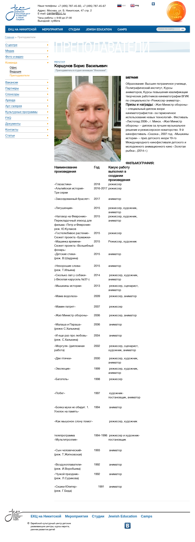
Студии (74, 29)
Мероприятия (52, 29)
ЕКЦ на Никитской (22, 29)
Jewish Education (99, 29)
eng (137, 5)
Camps (122, 29)
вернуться (59, 61)
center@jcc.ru (56, 13)
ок (182, 29)
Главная (9, 37)
